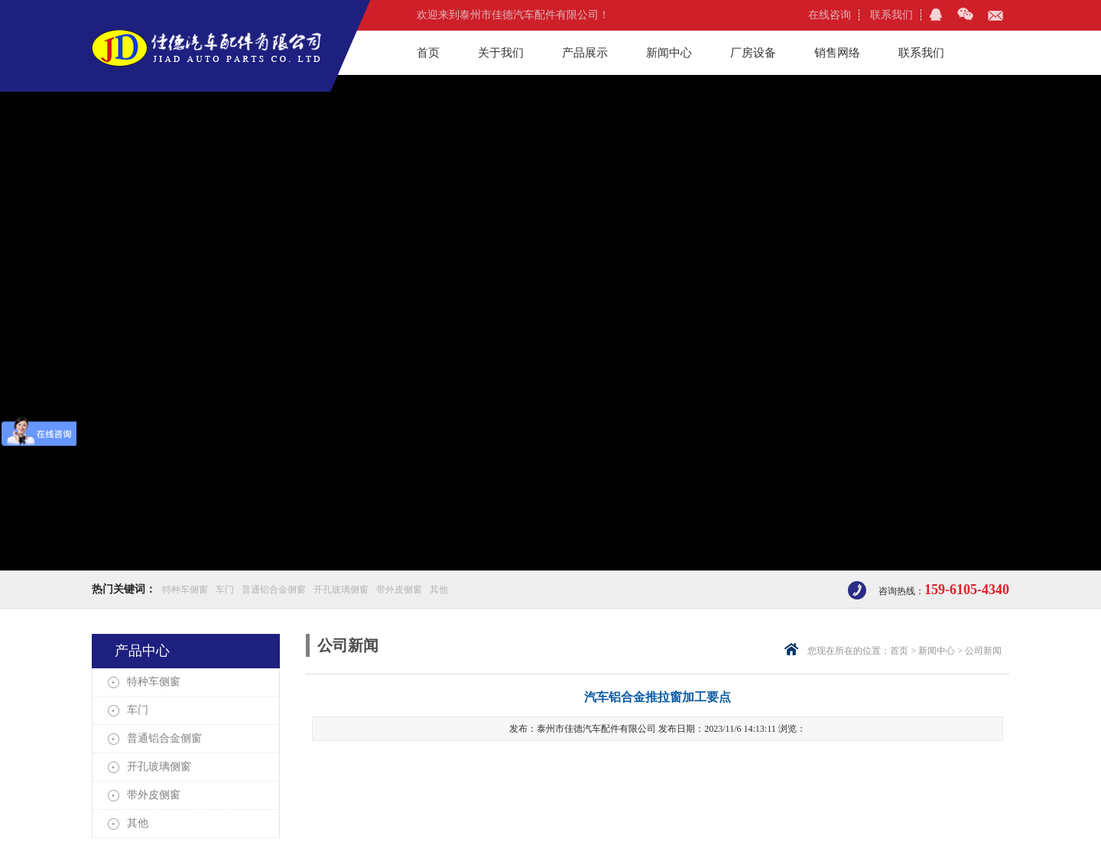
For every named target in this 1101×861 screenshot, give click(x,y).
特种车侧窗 (185, 589)
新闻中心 (669, 53)
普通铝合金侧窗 (274, 589)
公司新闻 (983, 650)
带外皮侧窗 (399, 589)
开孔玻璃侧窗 (341, 589)
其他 (439, 589)
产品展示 (585, 53)
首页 (428, 53)
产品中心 (142, 650)
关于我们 (501, 53)
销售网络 (837, 53)
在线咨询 (829, 15)
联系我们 (891, 15)
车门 (225, 589)
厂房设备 (753, 53)
